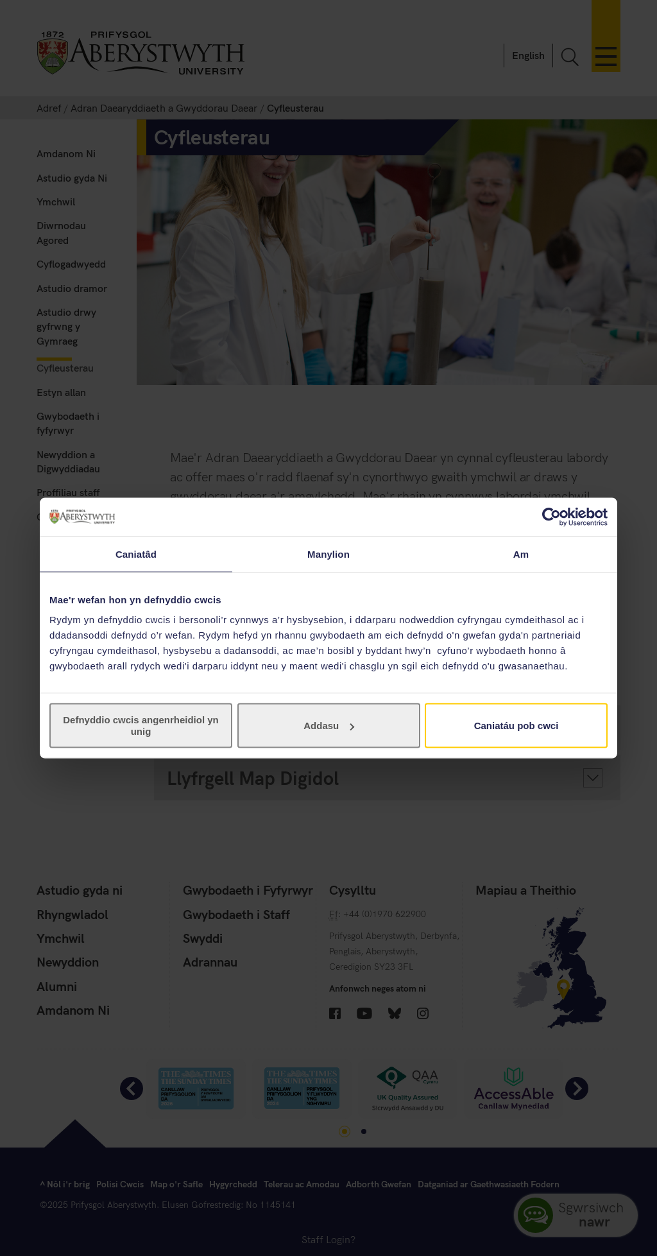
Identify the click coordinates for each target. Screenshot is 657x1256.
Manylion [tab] (328, 553)
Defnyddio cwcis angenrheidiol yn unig (141, 725)
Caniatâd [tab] (136, 553)
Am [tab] (521, 553)
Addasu (328, 725)
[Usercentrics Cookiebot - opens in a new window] (551, 516)
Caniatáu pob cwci (516, 725)
